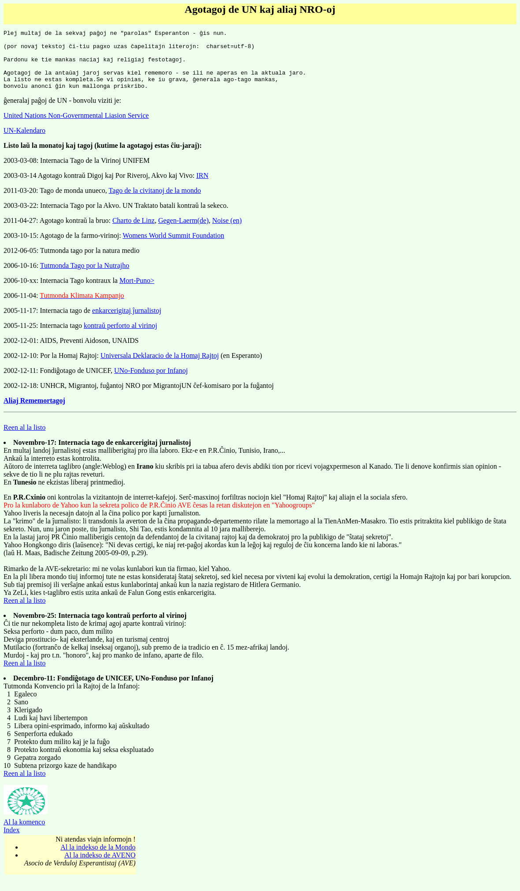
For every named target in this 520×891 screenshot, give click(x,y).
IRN (202, 187)
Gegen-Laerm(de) (183, 232)
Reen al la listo (25, 439)
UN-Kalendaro (24, 142)
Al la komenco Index (26, 835)
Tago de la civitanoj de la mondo (155, 202)
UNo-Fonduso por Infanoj (151, 382)
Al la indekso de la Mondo (97, 859)
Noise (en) (226, 232)
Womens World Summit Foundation (173, 247)
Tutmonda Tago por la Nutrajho (84, 277)
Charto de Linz (133, 232)
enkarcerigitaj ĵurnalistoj (126, 322)
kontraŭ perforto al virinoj (120, 337)
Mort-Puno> (136, 292)
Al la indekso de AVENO (99, 867)
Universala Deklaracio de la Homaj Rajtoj (159, 367)
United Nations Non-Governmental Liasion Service (76, 127)
